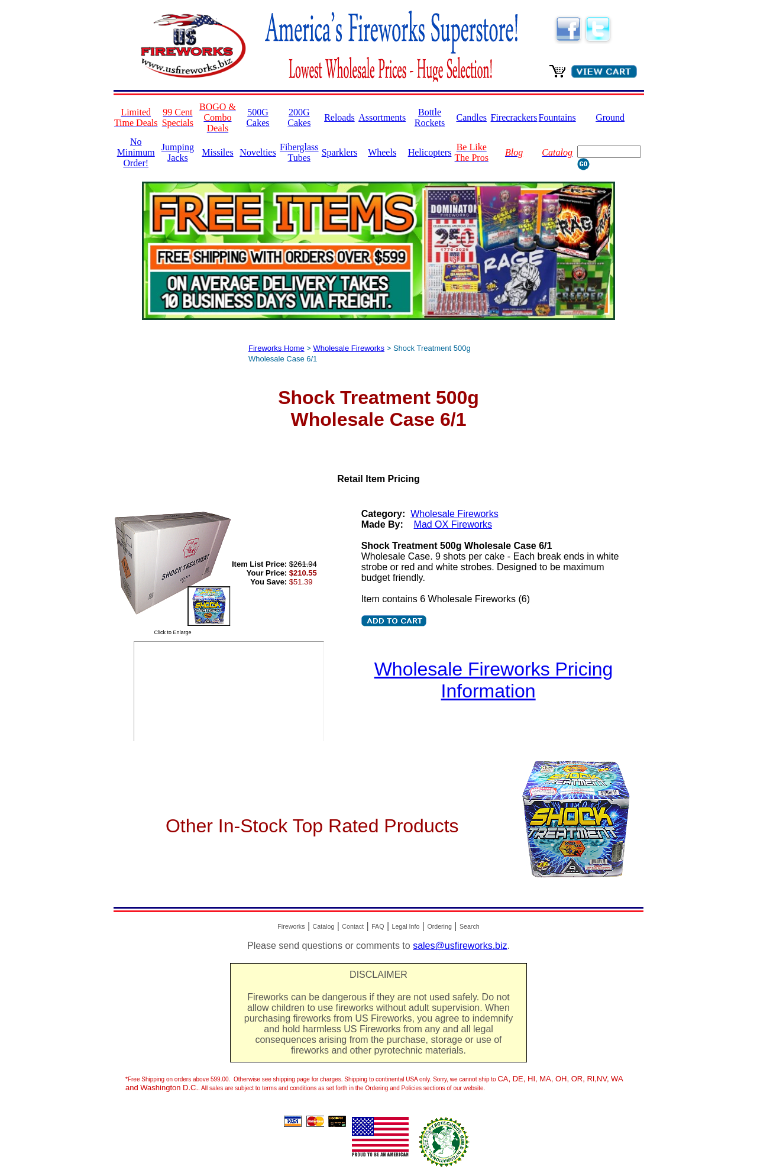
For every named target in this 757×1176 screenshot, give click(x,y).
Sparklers (339, 152)
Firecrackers (514, 117)
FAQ (377, 926)
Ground (610, 117)
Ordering (439, 926)
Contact (353, 926)
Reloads (339, 117)
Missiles (217, 152)
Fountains (557, 117)
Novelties (258, 152)
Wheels (382, 152)
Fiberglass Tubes (299, 152)
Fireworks (291, 926)
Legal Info (406, 926)
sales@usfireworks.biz (460, 946)
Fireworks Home (276, 348)
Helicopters (430, 152)
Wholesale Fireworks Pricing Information (493, 680)
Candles (471, 117)
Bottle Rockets (430, 117)
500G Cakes (257, 117)
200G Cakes (298, 117)
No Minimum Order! (136, 152)
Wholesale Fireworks (348, 348)
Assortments (382, 117)
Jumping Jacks (177, 152)
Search (470, 926)
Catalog (324, 926)
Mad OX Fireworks (453, 524)
